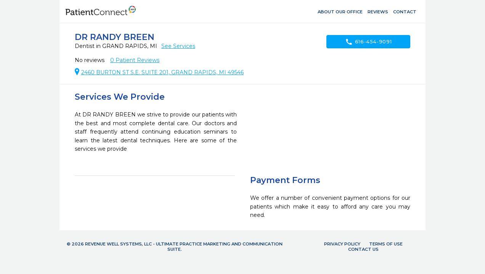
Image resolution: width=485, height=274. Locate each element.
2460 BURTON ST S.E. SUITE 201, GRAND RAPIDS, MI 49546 (162, 72)
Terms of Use (386, 244)
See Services (178, 46)
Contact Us (363, 249)
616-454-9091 (368, 42)
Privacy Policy (342, 244)
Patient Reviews (134, 60)
